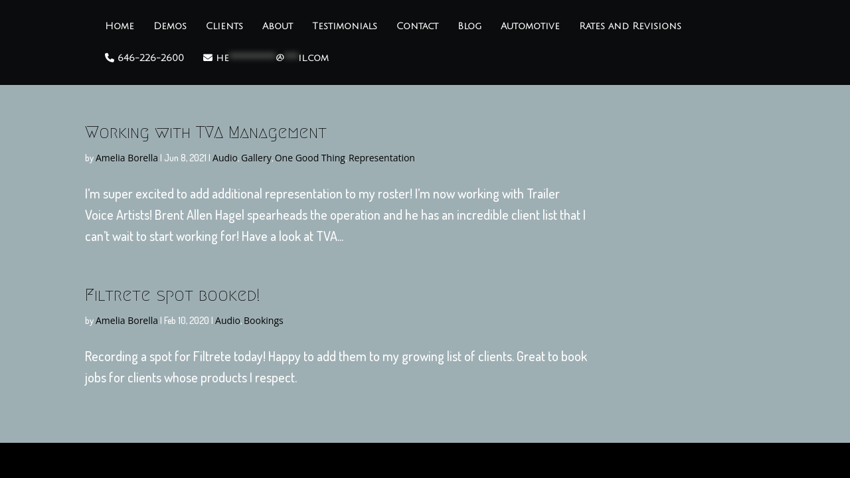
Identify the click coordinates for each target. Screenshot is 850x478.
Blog (469, 26)
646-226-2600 (144, 58)
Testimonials (344, 26)
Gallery (256, 157)
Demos (170, 26)
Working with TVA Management (206, 132)
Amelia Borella (127, 157)
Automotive (530, 26)
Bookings (264, 320)
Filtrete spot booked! (172, 294)
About (277, 26)
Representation (382, 157)
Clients (224, 26)
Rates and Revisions (630, 26)
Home (119, 26)
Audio (225, 157)
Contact (417, 26)
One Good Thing (310, 157)
